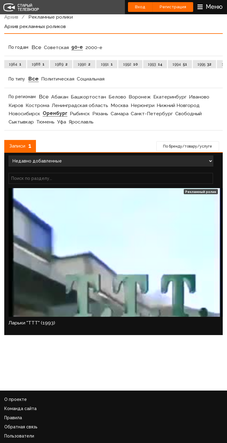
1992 (130, 64)
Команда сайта (20, 408)
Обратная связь (20, 426)
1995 (204, 64)
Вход (140, 7)
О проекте (15, 399)
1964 (15, 64)
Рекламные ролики (50, 17)
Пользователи (19, 436)
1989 (61, 64)
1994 (179, 64)
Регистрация (173, 7)
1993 (155, 64)
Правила (13, 417)
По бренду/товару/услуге (187, 146)
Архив (11, 17)
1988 (38, 64)
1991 (107, 64)
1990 (84, 64)
